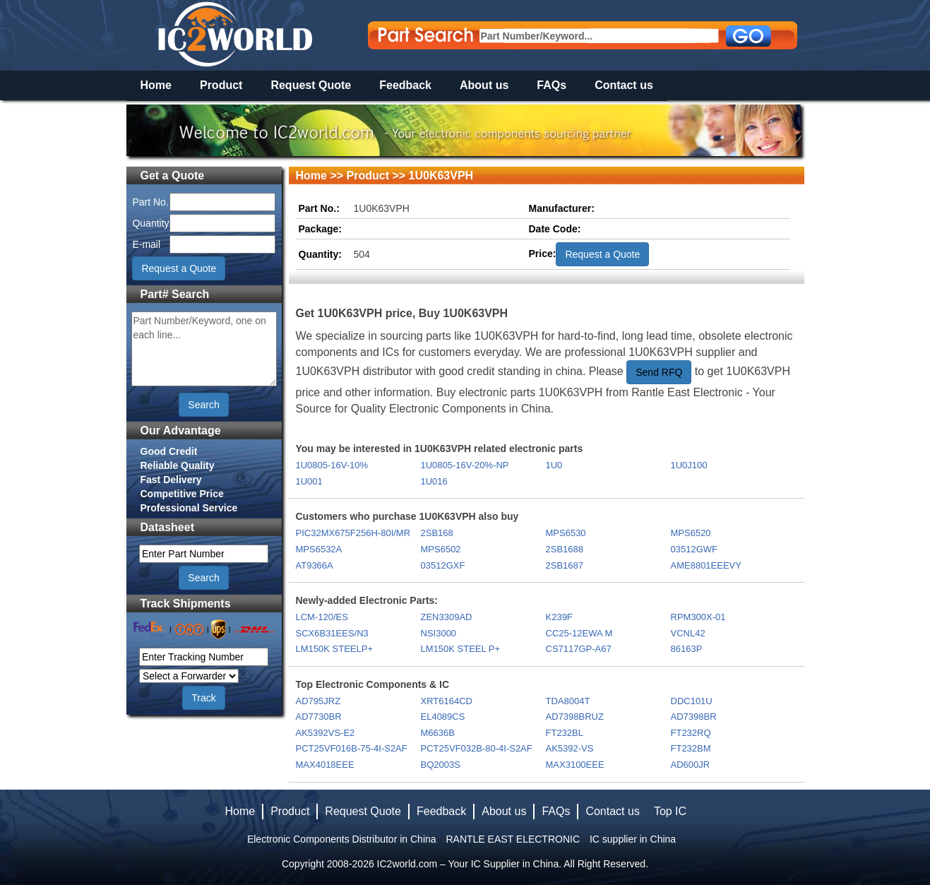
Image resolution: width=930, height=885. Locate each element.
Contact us (624, 85)
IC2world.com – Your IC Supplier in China (468, 863)
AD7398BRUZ (575, 716)
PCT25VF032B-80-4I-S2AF (476, 748)
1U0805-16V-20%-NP (465, 465)
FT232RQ (691, 732)
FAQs (551, 85)
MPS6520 (691, 533)
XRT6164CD (446, 701)
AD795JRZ (318, 701)
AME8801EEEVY (706, 565)
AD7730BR (319, 716)
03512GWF (694, 549)
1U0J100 (689, 465)
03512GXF (443, 565)
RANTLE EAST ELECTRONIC (513, 839)
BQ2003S (440, 764)
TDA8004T (568, 701)
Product (221, 85)
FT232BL (564, 732)
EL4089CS (443, 716)
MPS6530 (566, 533)
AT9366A (314, 565)
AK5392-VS (570, 748)
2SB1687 (565, 565)
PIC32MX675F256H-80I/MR (353, 533)
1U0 (554, 465)
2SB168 (437, 533)
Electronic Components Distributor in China (341, 839)
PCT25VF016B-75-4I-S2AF (351, 748)
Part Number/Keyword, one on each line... (204, 348)
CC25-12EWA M (579, 633)
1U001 (309, 481)
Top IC (670, 811)
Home (156, 85)
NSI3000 (439, 633)
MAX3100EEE (575, 764)
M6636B (438, 732)
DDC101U (692, 701)
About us (484, 85)
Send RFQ (659, 372)
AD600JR (690, 764)
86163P (687, 648)
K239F (559, 617)
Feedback (405, 85)
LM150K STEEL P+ (461, 648)
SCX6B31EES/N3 (332, 633)
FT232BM (691, 748)
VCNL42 (688, 633)
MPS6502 (441, 549)
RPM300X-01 (698, 617)
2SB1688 (565, 549)
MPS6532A (319, 549)
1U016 (434, 481)
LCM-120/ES (322, 617)
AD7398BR (694, 716)
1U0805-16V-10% (332, 465)
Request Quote (310, 85)
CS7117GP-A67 (579, 648)
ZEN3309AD (446, 617)
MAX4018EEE (325, 764)
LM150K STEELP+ (334, 648)
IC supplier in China (633, 839)
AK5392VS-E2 (325, 732)
